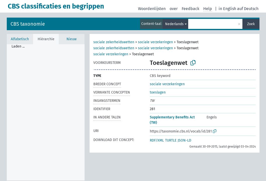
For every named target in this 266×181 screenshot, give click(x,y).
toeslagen (158, 92)
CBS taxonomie (28, 24)
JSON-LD (184, 140)
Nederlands (174, 24)
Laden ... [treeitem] (18, 46)
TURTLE (170, 140)
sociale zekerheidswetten (113, 42)
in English (227, 8)
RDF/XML (157, 140)
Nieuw (71, 39)
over (174, 8)
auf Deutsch (247, 8)
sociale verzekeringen (155, 42)
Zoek (251, 24)
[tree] (46, 112)
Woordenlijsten (152, 8)
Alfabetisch (20, 39)
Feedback (190, 8)
